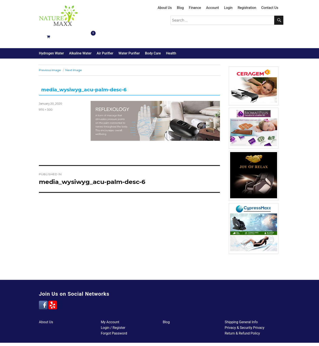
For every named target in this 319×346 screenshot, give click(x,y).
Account (212, 8)
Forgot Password (114, 318)
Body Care (153, 38)
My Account (110, 307)
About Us (165, 8)
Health (171, 38)
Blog (180, 8)
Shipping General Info (241, 307)
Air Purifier (105, 38)
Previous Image (50, 54)
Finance (195, 8)
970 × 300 (46, 94)
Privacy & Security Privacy (244, 312)
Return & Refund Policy (242, 318)
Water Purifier (129, 38)
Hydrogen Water (51, 38)
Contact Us (269, 8)
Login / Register (113, 312)
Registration (247, 8)
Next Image (73, 54)
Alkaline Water (80, 38)
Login (228, 8)
